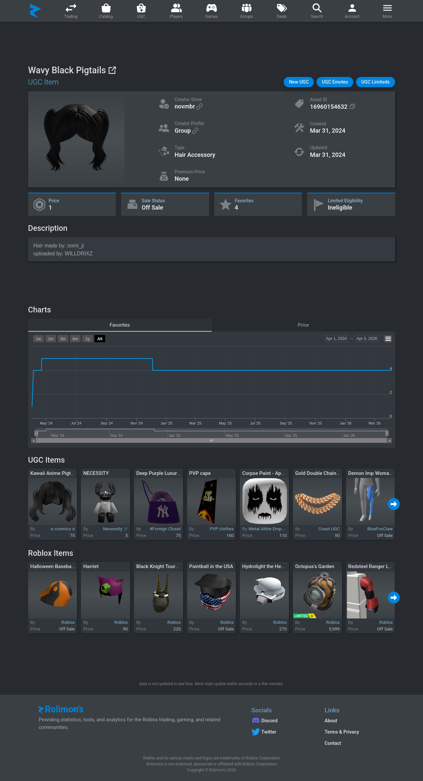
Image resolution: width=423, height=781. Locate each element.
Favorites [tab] (119, 325)
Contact (332, 743)
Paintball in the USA (211, 566)
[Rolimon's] (35, 11)
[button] (299, 82)
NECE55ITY (96, 473)
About (330, 720)
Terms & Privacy (341, 732)
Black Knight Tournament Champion (176, 566)
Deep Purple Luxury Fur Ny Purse (172, 473)
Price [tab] (303, 325)
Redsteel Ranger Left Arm (376, 566)
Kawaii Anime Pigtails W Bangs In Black (74, 473)
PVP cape (200, 473)
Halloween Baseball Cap (57, 566)
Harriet (91, 566)
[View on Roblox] (111, 70)
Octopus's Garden (314, 566)
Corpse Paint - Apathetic (269, 473)
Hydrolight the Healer (265, 566)
